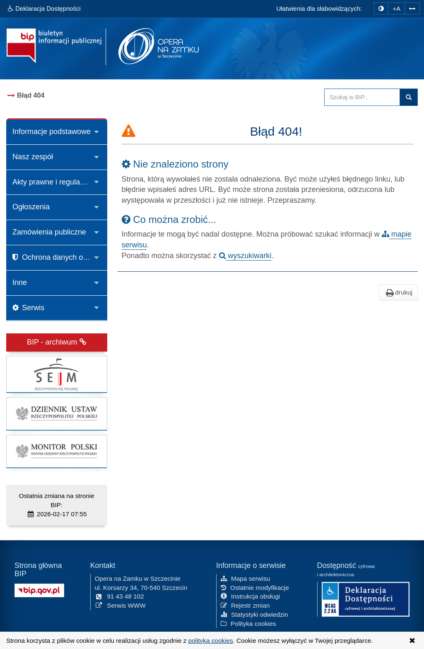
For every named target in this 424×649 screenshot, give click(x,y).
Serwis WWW (120, 604)
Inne (19, 282)
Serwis (28, 308)
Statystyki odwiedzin (254, 614)
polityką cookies (210, 640)
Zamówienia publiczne (49, 232)
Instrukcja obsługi (250, 595)
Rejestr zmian (245, 604)
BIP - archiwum (57, 342)
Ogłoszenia (31, 207)
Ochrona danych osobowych (59, 257)
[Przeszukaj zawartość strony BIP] (362, 97)
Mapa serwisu (245, 577)
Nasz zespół (32, 157)
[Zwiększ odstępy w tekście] (412, 8)
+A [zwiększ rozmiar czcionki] (396, 8)
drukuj (398, 292)
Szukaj (408, 97)
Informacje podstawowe (51, 131)
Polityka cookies (248, 622)
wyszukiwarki (245, 255)
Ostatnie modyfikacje (255, 586)
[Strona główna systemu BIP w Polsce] (39, 589)
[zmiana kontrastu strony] (381, 8)
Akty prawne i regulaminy (54, 182)
